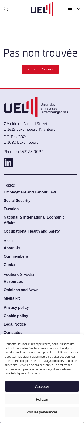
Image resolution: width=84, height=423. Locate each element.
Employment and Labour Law (30, 192)
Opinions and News (21, 290)
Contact (11, 265)
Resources (13, 281)
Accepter (42, 386)
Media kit (12, 298)
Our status (13, 333)
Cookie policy (16, 316)
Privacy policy (16, 308)
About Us (12, 248)
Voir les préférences (42, 412)
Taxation (11, 209)
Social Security (17, 201)
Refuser (42, 399)
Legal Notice (15, 324)
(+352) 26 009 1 (30, 151)
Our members (16, 256)
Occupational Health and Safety (32, 231)
